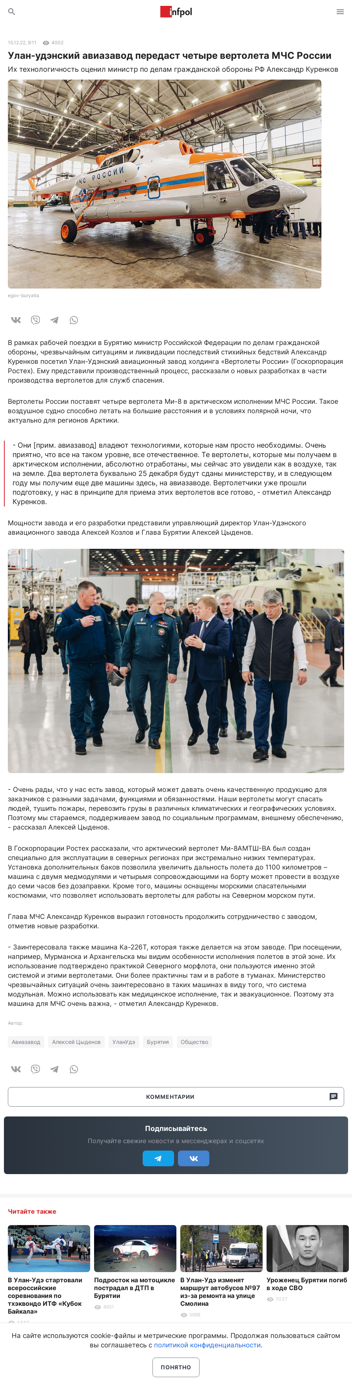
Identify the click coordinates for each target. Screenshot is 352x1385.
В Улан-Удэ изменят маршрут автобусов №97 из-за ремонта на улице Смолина (220, 1291)
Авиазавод (26, 1041)
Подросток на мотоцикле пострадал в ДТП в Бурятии (134, 1288)
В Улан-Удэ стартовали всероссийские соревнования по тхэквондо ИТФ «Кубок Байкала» (45, 1295)
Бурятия (158, 1041)
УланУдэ (123, 1041)
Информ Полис (176, 12)
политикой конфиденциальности (207, 1345)
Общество (194, 1041)
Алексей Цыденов (76, 1041)
